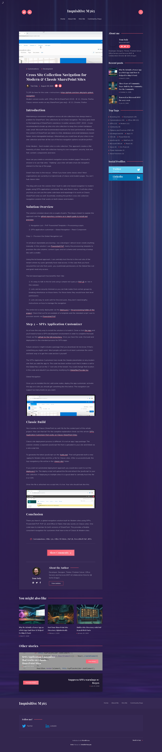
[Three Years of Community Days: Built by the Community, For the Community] (113, 86)
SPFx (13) (113, 123)
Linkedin (51, 726)
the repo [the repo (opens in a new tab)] (88, 330)
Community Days (95, 19)
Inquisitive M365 (81, 11)
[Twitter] (24, 12)
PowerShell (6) (124, 137)
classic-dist (59, 461)
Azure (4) (113, 147)
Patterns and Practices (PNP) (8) (122, 130)
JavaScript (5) (115, 140)
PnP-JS (70, 539)
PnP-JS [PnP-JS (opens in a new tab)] (81, 282)
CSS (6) (112, 137)
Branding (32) (115, 117)
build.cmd (64, 455)
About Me (72, 19)
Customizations (33, 69)
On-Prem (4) (124, 147)
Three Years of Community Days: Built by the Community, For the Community (131, 86)
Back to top (138, 740)
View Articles (56, 583)
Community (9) (115, 127)
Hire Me (82, 19)
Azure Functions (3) (117, 153)
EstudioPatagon (86, 744)
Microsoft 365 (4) (116, 143)
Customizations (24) (117, 120)
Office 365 (49, 539)
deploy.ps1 (64, 310)
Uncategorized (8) (116, 133)
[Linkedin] (29, 12)
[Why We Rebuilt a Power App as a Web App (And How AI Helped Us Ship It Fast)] (113, 72)
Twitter (27, 726)
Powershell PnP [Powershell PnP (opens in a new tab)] (57, 246)
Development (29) (130, 117)
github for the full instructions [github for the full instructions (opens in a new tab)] (50, 337)
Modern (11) (125, 123)
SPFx (90, 539)
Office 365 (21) (133, 120)
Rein (72, 744)
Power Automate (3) (117, 150)
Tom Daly (36, 578)
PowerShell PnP (80, 539)
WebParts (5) (128, 140)
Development (48, 69)
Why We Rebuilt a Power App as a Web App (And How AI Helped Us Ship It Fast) (31, 630)
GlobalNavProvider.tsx (79, 370)
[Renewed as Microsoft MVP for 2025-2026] (113, 99)
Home (62, 19)
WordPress (86, 740)
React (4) (129, 143)
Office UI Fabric (61, 539)
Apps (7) (130, 133)
